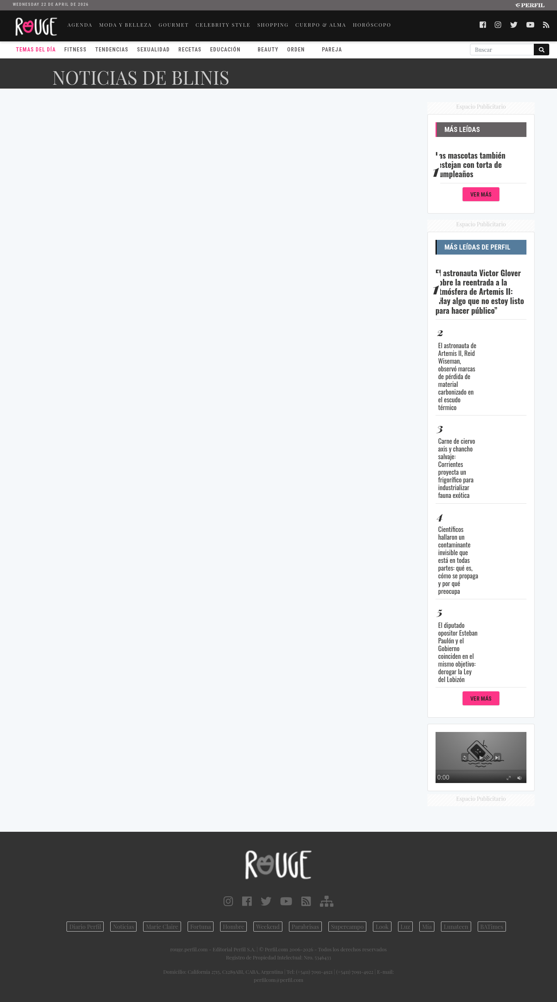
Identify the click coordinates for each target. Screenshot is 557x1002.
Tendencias (111, 49)
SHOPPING (273, 24)
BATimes (491, 926)
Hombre (233, 926)
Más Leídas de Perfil (477, 247)
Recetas (190, 49)
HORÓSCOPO (372, 24)
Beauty (268, 49)
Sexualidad (153, 49)
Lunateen (456, 926)
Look (382, 926)
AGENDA (80, 24)
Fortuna (200, 926)
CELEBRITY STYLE (223, 24)
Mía (427, 926)
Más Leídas (462, 129)
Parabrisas (305, 926)
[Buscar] (502, 49)
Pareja (332, 49)
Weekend (268, 926)
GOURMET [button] (174, 24)
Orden (296, 49)
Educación (225, 49)
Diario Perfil (85, 926)
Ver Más (481, 195)
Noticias (123, 926)
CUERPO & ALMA (321, 24)
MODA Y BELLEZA (125, 24)
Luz (405, 926)
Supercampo (347, 926)
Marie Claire (162, 926)
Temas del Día (36, 49)
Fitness (75, 49)
